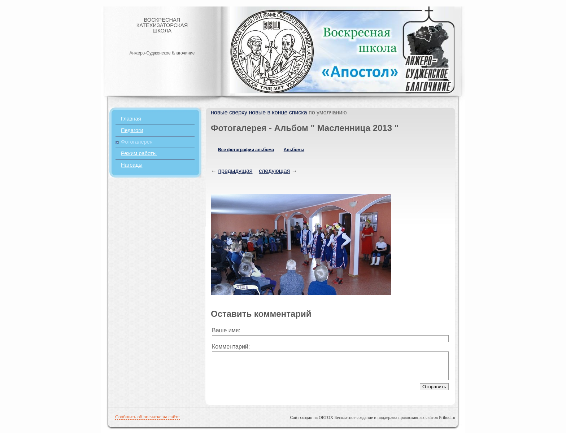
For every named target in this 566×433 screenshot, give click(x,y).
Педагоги (132, 130)
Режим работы (139, 153)
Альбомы (294, 149)
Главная (131, 119)
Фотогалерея (137, 142)
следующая (274, 171)
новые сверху (229, 112)
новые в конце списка (278, 112)
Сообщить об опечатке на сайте (147, 416)
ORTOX (326, 417)
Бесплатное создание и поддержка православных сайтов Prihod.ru (394, 417)
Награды (131, 165)
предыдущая (235, 171)
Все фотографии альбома (246, 149)
